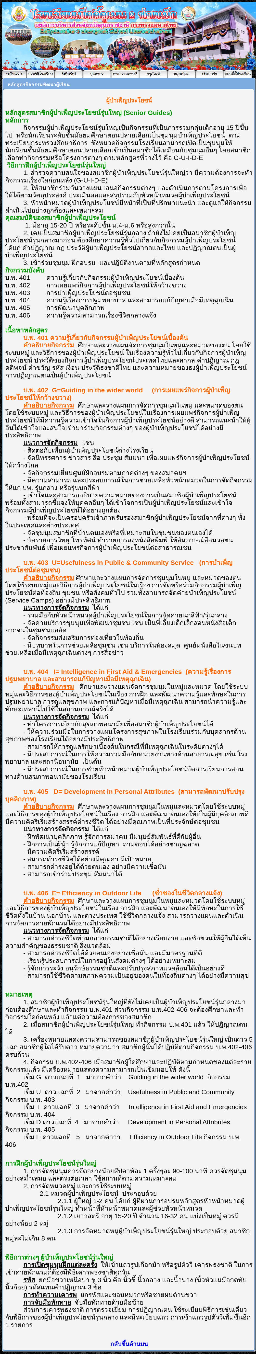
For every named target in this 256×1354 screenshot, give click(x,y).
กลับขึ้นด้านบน (129, 1344)
